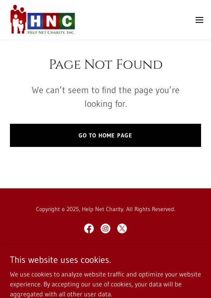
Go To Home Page (105, 135)
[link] (42, 19)
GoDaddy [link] (121, 257)
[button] (199, 20)
